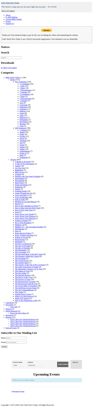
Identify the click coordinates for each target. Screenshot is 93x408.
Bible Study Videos (13, 78)
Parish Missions (12, 311)
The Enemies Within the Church (27, 256)
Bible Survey (20, 172)
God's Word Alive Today (10, 3)
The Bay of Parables (22, 248)
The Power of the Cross (24, 277)
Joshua (22, 147)
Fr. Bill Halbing (11, 17)
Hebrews (23, 111)
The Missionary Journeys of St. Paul (28, 269)
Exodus (22, 136)
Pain (16, 231)
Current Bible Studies (14, 19)
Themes (13, 160)
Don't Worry (19, 183)
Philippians (24, 120)
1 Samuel (23, 130)
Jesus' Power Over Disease (25, 218)
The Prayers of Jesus (22, 279)
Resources (9, 315)
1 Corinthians (25, 84)
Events (8, 21)
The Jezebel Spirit (22, 263)
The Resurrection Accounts (25, 282)
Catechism (10, 303)
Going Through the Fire (24, 193)
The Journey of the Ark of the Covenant (30, 265)
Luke (21, 115)
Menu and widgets (8, 11)
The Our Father (21, 273)
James (22, 113)
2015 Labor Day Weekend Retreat (23, 322)
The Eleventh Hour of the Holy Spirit (29, 254)
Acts (21, 103)
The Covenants (20, 252)
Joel (21, 143)
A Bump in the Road (22, 162)
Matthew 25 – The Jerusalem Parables (29, 227)
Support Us (10, 24)
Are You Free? (20, 168)
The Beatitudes (20, 250)
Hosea (22, 139)
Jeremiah (23, 141)
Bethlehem (19, 170)
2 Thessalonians (26, 99)
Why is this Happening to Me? (26, 301)
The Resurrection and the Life (26, 284)
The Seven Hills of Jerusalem (26, 286)
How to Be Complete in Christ (26, 206)
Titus (21, 126)
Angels (17, 166)
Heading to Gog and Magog (25, 202)
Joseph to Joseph (21, 221)
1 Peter (22, 88)
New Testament (21, 82)
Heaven (18, 204)
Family (17, 189)
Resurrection (20, 240)
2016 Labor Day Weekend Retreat (23, 324)
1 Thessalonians (26, 90)
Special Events (11, 328)
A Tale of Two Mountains (24, 164)
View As (75, 362)
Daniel (22, 132)
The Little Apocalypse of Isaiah (27, 267)
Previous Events (17, 392)
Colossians (24, 105)
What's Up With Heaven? (24, 296)
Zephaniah (24, 157)
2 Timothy (23, 101)
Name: (3, 338)
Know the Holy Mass (18, 313)
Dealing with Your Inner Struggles (28, 176)
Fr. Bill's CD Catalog (9, 68)
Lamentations (25, 151)
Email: (3, 342)
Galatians (23, 109)
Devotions (9, 305)
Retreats (9, 317)
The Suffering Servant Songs (26, 288)
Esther (22, 134)
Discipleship (19, 181)
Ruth (21, 155)
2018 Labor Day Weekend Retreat (23, 326)
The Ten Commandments (24, 290)
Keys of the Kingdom (23, 223)
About (8, 15)
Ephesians (23, 107)
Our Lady (14, 307)
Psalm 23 (23, 153)
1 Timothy (23, 92)
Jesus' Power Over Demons (25, 216)
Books (12, 80)
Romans (23, 124)
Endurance (19, 187)
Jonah (22, 145)
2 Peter (22, 96)
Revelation (24, 122)
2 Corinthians (25, 94)
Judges (22, 149)
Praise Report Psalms (23, 233)
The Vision (19, 292)
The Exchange (20, 258)
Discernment (20, 179)
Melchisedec (19, 229)
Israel (17, 212)
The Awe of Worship (22, 246)
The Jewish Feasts (22, 261)
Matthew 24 (19, 225)
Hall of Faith (20, 200)
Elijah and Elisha (21, 185)
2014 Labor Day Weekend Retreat (23, 319)
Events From (17, 362)
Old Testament (20, 128)
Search (30, 362)
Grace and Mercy (21, 195)
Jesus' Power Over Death (24, 214)
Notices (8, 309)
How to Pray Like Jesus (24, 210)
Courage (18, 174)
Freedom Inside (21, 191)
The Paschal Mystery (23, 275)
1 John (22, 86)
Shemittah (19, 242)
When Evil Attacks (22, 298)
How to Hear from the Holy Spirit (27, 208)
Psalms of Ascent (21, 237)
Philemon (23, 118)
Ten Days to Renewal (23, 244)
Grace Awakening (21, 197)
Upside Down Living (23, 294)
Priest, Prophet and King (24, 235)
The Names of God (22, 271)
